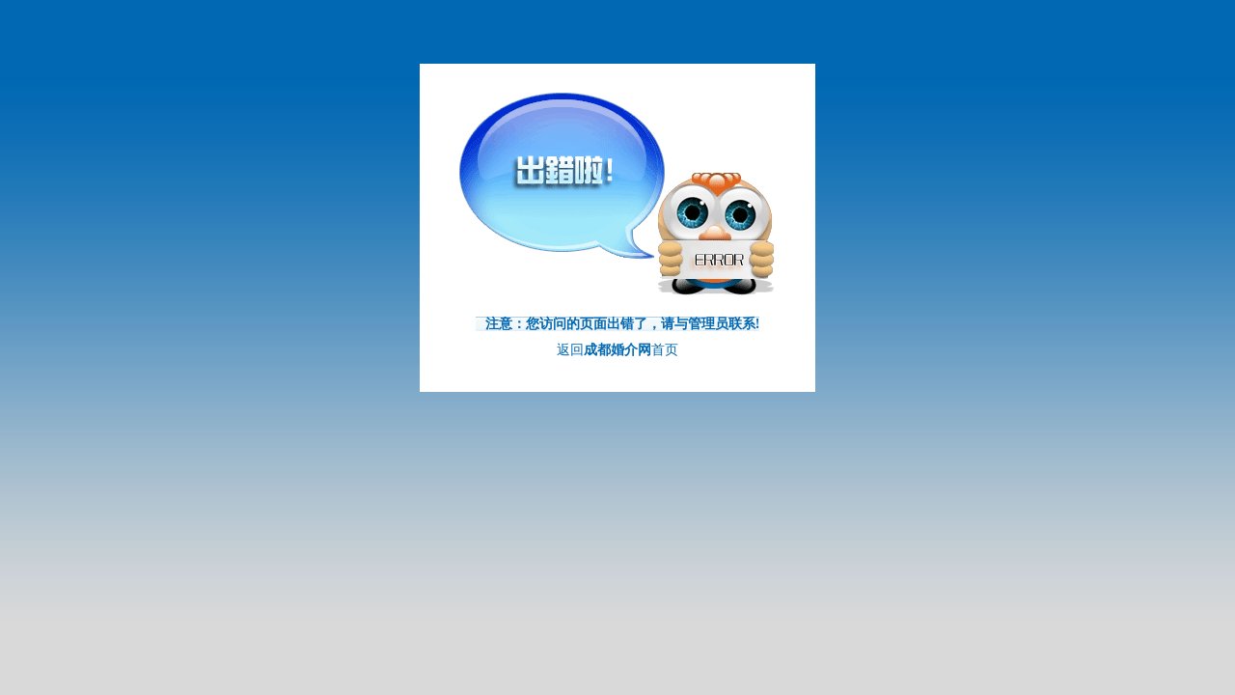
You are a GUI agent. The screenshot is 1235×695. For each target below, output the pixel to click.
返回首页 (617, 350)
